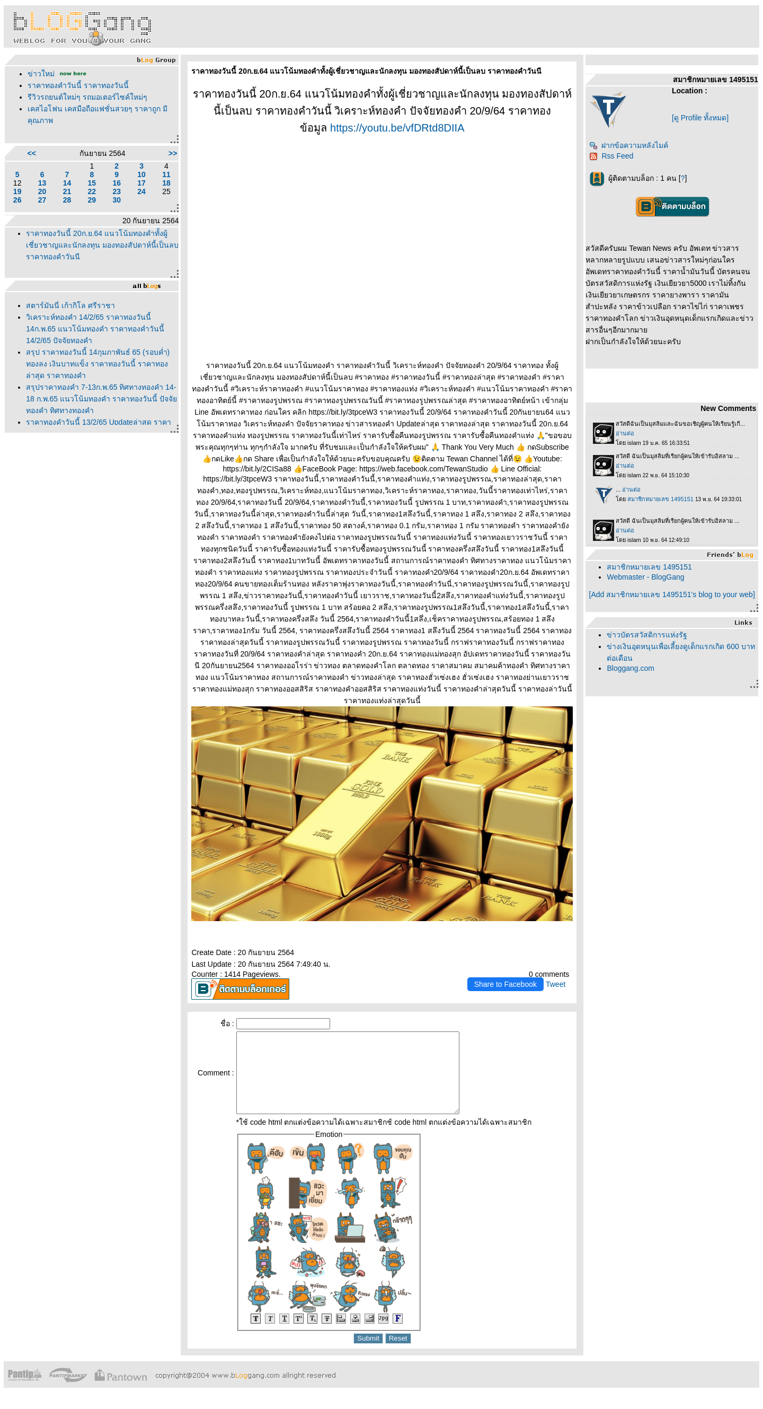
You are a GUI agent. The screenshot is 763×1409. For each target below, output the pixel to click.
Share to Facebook (505, 984)
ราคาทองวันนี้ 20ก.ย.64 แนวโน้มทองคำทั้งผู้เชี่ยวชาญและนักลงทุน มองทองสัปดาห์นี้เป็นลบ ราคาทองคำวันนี (102, 245)
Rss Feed (611, 156)
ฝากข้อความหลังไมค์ (628, 145)
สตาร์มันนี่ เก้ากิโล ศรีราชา (70, 305)
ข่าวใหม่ (41, 73)
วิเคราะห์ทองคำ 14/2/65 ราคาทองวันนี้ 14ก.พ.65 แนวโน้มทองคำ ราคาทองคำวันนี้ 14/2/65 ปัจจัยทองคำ (95, 329)
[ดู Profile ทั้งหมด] (700, 117)
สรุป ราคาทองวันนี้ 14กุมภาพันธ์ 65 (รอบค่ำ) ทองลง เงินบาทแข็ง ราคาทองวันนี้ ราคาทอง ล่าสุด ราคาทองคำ (98, 364)
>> (172, 153)
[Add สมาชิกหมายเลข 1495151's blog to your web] (672, 594)
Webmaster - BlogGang (645, 577)
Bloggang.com (630, 668)
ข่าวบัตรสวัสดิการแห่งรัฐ (647, 635)
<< (32, 153)
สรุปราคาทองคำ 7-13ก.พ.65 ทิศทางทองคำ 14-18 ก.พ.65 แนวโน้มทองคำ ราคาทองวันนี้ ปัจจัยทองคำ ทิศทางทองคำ (101, 399)
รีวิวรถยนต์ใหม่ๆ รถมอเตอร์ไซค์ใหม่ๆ (87, 97)
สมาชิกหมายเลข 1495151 (649, 567)
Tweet (555, 984)
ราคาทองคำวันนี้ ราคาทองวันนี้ (78, 85)
